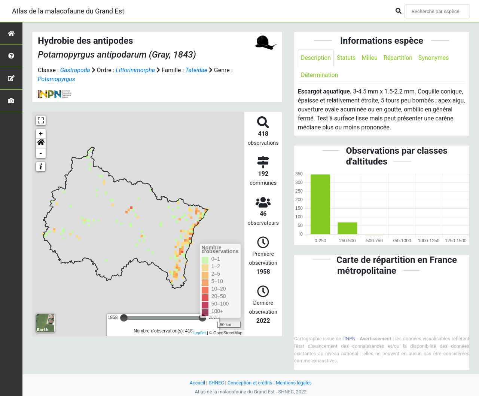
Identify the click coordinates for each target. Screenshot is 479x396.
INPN (350, 339)
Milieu (370, 57)
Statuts (346, 57)
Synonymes (434, 57)
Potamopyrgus (57, 79)
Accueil (197, 383)
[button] (41, 143)
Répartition (399, 57)
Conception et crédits (249, 383)
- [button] (41, 153)
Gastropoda (75, 70)
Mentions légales (294, 383)
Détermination (320, 75)
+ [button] (41, 133)
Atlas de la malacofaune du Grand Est (68, 11)
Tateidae (197, 70)
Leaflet (199, 333)
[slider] (124, 318)
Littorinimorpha (136, 70)
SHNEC (215, 383)
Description (316, 57)
